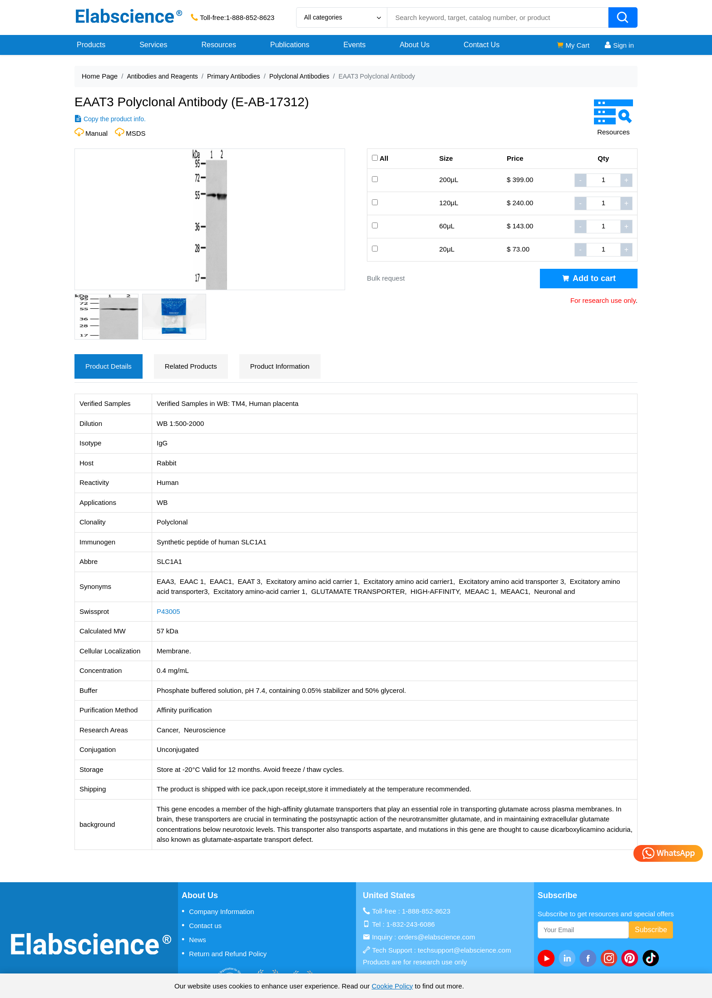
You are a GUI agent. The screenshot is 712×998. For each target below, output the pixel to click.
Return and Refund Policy (224, 953)
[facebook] (589, 958)
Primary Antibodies (233, 76)
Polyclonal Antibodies (299, 76)
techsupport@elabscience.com (464, 950)
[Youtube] (548, 958)
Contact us (202, 925)
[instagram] (610, 958)
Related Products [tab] (191, 366)
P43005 (168, 611)
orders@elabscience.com (436, 937)
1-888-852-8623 (250, 17)
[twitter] (652, 958)
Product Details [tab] (108, 366)
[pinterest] (631, 958)
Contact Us (481, 45)
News (194, 939)
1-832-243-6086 (410, 924)
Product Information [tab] (280, 366)
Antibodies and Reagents (162, 76)
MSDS (135, 133)
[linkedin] (569, 958)
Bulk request (386, 278)
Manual (96, 133)
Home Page (100, 76)
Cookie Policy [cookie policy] (392, 986)
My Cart (572, 45)
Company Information (218, 911)
